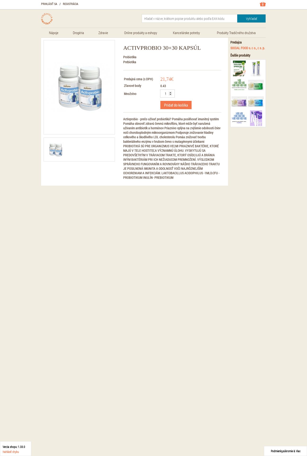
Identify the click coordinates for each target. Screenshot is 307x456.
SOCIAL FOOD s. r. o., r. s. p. (247, 48)
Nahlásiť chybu (11, 452)
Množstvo (130, 93)
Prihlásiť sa (49, 4)
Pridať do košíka (176, 105)
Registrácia (70, 4)
